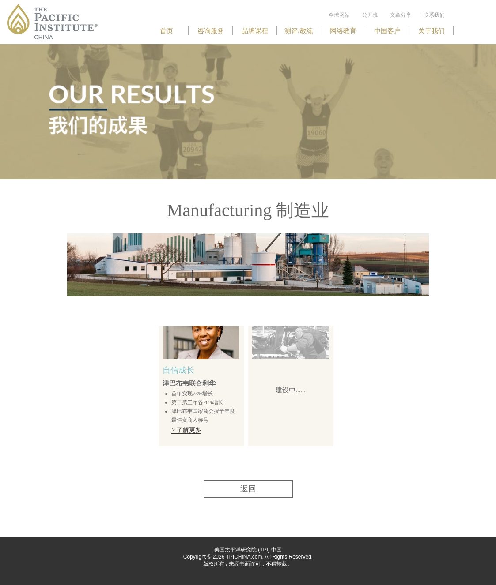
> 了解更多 (186, 430)
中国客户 (387, 30)
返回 (248, 488)
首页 (166, 30)
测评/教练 (298, 30)
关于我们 (431, 30)
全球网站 (339, 15)
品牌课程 (255, 30)
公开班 (370, 15)
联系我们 (434, 15)
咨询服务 (210, 30)
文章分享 (400, 15)
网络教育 (343, 30)
